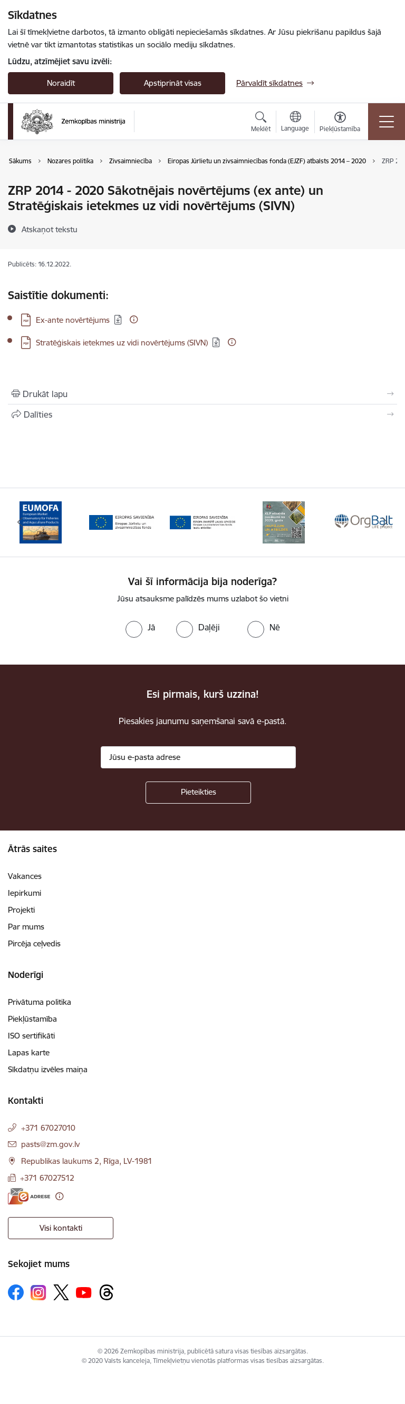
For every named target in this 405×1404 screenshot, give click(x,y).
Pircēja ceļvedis (34, 943)
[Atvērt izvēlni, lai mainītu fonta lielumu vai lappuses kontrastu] (339, 123)
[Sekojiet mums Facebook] (16, 1292)
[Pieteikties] (198, 793)
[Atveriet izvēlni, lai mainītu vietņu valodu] (295, 123)
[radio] (140, 627)
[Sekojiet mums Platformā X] (61, 1292)
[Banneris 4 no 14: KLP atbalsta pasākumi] (284, 522)
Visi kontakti (61, 1228)
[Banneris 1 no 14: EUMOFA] (41, 522)
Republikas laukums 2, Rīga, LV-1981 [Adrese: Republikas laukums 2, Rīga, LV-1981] (86, 1161)
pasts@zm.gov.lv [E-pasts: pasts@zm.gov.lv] (50, 1144)
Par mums (26, 927)
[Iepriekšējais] (20, 522)
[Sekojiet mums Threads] (106, 1292)
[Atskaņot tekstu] (50, 229)
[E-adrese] (29, 1196)
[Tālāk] (384, 522)
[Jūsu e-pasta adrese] (198, 757)
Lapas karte (29, 1052)
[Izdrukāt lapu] (202, 394)
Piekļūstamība (32, 1019)
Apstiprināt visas (172, 83)
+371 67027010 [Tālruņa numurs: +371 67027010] (48, 1128)
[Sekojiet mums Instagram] (38, 1292)
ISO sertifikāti (31, 1036)
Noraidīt (61, 83)
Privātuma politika (39, 1002)
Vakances (25, 876)
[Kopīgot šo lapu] (202, 414)
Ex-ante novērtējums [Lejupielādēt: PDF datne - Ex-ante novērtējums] (73, 320)
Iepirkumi (24, 893)
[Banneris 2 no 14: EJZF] (122, 522)
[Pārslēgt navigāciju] (386, 121)
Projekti (21, 910)
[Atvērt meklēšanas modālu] (261, 123)
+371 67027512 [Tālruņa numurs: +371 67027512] (47, 1178)
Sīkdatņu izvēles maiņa (48, 1069)
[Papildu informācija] (134, 319)
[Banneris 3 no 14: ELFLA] (202, 522)
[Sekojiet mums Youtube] (84, 1292)
